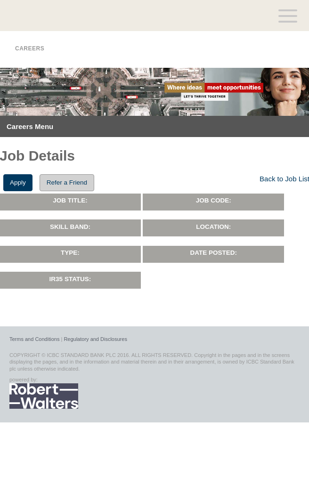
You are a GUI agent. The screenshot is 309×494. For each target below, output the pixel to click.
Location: (213, 226)
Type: (70, 252)
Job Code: (213, 200)
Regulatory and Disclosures (95, 339)
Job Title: (70, 200)
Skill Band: (70, 226)
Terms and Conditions (34, 339)
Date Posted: (213, 252)
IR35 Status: (70, 279)
